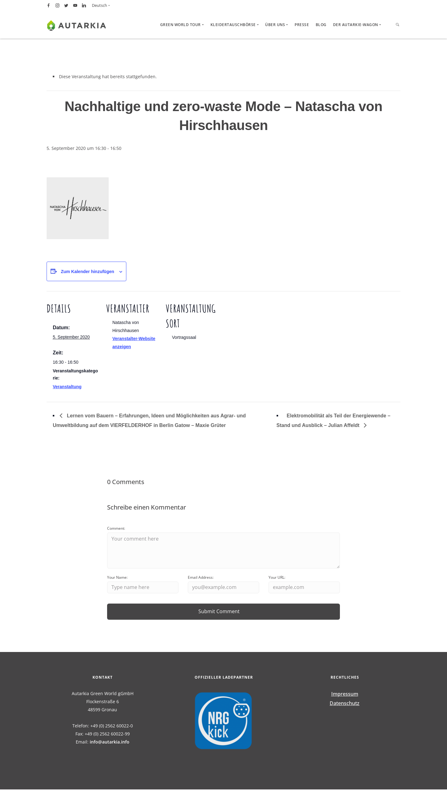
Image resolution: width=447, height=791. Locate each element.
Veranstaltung (67, 386)
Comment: (116, 528)
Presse (302, 24)
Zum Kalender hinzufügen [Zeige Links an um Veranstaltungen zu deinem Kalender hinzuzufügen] (87, 271)
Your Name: (117, 578)
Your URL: (277, 578)
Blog (321, 24)
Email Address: (201, 578)
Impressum (344, 695)
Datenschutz (344, 704)
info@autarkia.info (109, 743)
